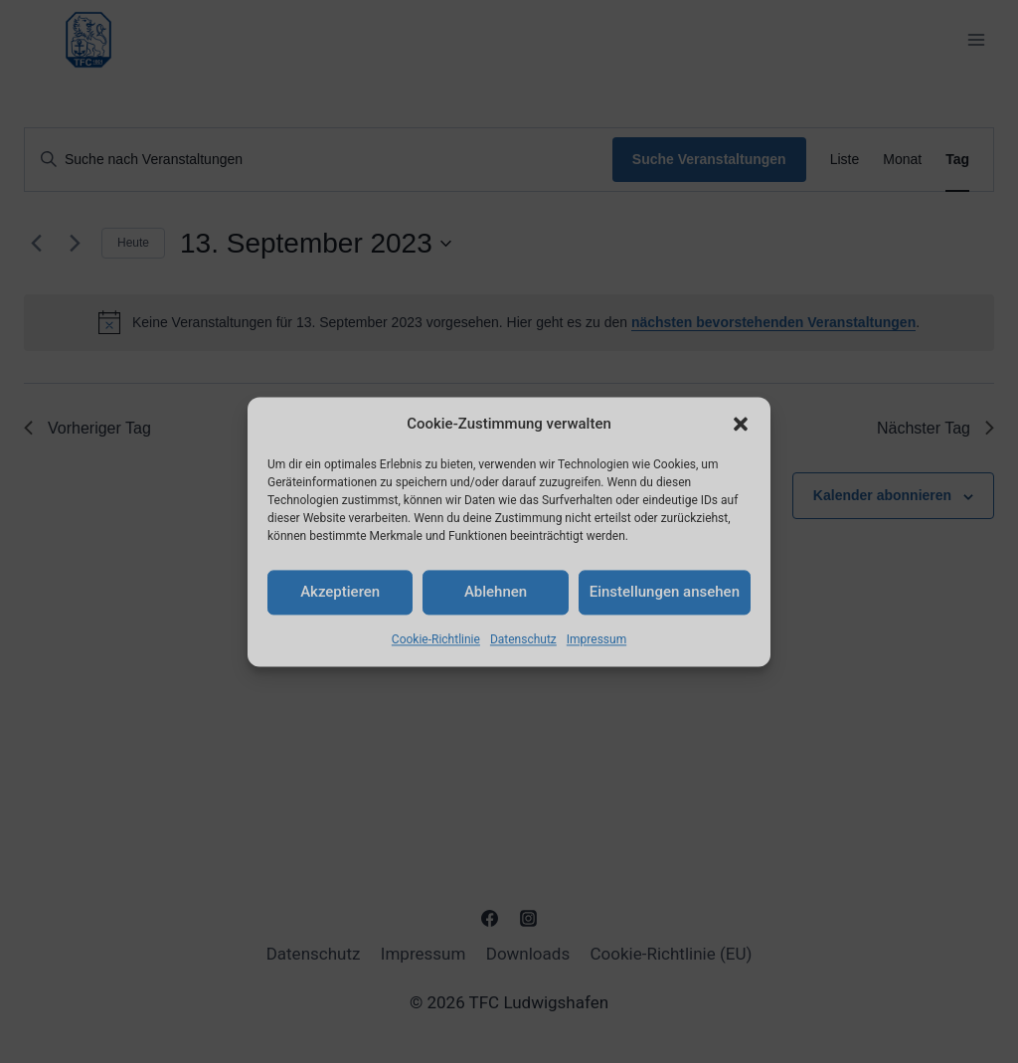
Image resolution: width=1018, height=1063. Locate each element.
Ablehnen (495, 592)
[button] (741, 424)
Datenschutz (523, 639)
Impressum (596, 639)
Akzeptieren (340, 592)
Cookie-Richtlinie (436, 639)
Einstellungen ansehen (665, 592)
